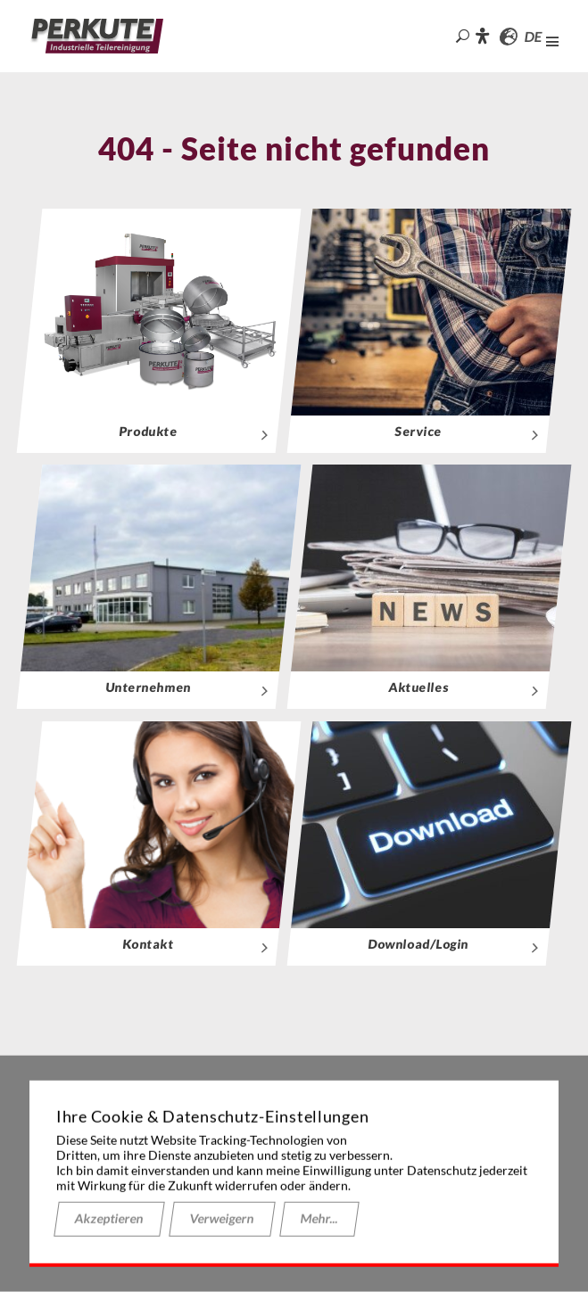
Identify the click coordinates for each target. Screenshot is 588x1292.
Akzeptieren (109, 1218)
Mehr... (319, 1218)
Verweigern (222, 1218)
